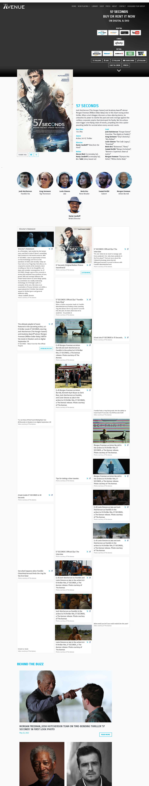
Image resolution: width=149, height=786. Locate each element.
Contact (122, 6)
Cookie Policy (72, 783)
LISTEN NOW (86, 272)
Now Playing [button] (83, 6)
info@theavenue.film (114, 770)
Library (95, 6)
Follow (97, 60)
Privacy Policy (61, 783)
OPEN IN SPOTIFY (46, 348)
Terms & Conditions (85, 783)
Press (108, 6)
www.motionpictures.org (86, 737)
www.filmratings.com (84, 740)
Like (106, 60)
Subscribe (128, 60)
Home (74, 6)
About (114, 6)
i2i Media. (129, 783)
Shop (102, 6)
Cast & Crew (115, 65)
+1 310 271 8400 (116, 772)
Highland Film (136, 6)
